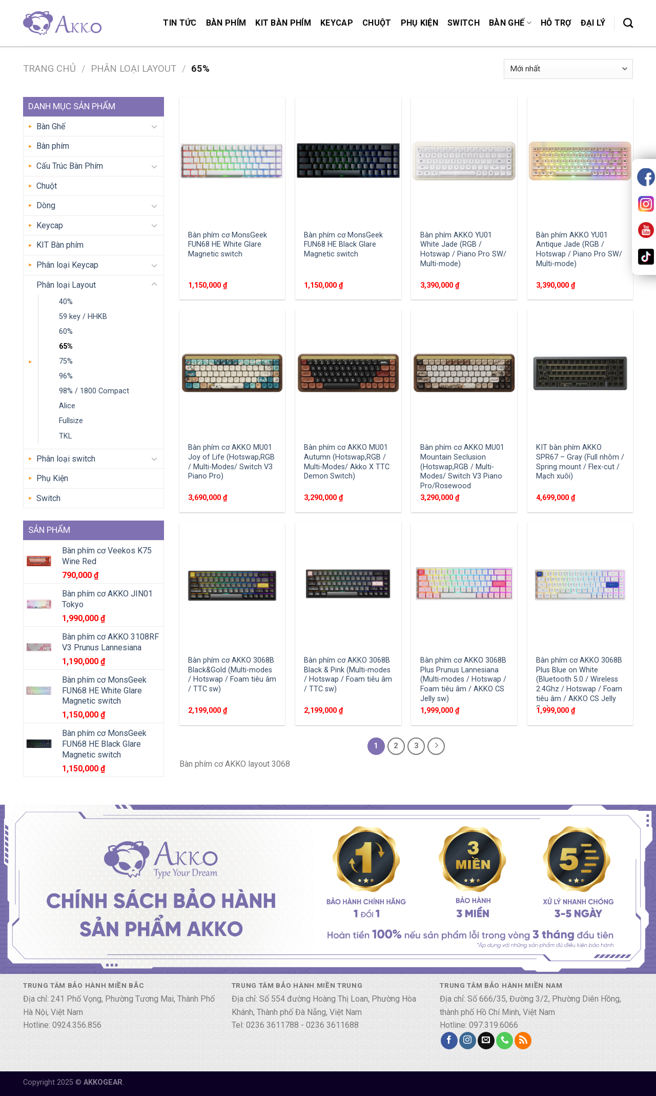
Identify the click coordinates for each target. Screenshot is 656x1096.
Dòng (45, 205)
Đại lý (593, 23)
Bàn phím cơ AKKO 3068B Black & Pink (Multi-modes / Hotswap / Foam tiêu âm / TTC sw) (348, 674)
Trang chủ (49, 68)
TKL (65, 436)
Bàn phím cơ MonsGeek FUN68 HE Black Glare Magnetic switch (343, 244)
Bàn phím (226, 23)
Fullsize (71, 420)
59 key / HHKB (83, 316)
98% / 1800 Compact (94, 391)
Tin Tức (179, 23)
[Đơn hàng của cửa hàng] (568, 69)
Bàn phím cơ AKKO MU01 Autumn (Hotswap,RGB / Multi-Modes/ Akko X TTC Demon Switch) (346, 462)
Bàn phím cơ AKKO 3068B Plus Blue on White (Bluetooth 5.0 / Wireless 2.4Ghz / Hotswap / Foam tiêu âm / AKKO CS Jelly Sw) (579, 684)
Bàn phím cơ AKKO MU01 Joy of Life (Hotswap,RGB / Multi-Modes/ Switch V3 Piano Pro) (231, 462)
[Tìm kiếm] (628, 23)
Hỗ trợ (556, 23)
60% (66, 331)
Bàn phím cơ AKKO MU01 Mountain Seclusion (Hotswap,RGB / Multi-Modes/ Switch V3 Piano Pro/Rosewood (462, 466)
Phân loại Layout (133, 68)
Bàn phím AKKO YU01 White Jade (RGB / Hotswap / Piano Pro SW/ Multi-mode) (463, 249)
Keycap (336, 23)
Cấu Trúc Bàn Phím (69, 166)
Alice (67, 406)
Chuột (377, 23)
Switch (463, 23)
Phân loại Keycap (67, 265)
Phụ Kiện (420, 23)
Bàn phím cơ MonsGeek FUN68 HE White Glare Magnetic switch (227, 244)
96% (66, 376)
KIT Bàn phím (283, 23)
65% (66, 346)
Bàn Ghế (510, 23)
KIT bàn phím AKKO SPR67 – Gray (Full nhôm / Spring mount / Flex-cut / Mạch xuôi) (580, 462)
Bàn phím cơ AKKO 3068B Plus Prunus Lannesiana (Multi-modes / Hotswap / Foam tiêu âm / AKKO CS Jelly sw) (463, 679)
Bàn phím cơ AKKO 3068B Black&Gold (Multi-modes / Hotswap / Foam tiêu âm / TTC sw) (232, 674)
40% (66, 301)
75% (66, 361)
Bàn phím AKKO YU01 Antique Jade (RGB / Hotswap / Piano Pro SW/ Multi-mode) (579, 249)
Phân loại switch (65, 459)
